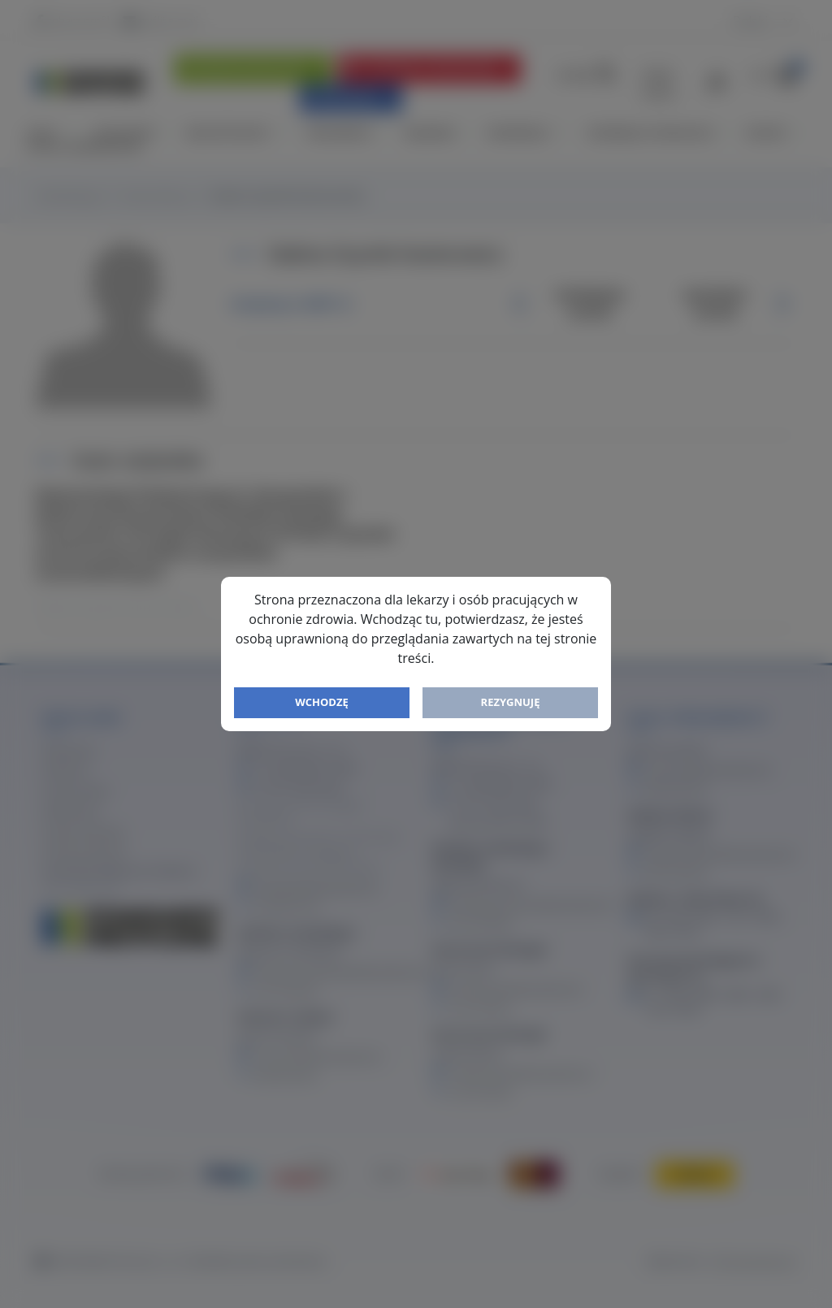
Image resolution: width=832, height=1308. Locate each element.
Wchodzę (322, 702)
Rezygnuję (510, 702)
